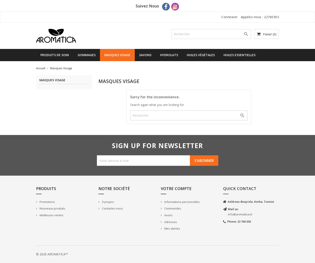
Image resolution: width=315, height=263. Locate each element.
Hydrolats (169, 55)
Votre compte (176, 188)
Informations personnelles (182, 202)
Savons (145, 55)
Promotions (47, 202)
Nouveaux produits (52, 208)
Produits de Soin (54, 55)
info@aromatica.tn (240, 214)
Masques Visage (117, 55)
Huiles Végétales (201, 55)
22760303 (271, 17)
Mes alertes (172, 228)
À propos (107, 202)
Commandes (172, 208)
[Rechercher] (211, 34)
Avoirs (168, 215)
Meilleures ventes (51, 215)
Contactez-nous (112, 208)
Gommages (87, 55)
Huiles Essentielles (240, 55)
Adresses (170, 222)
